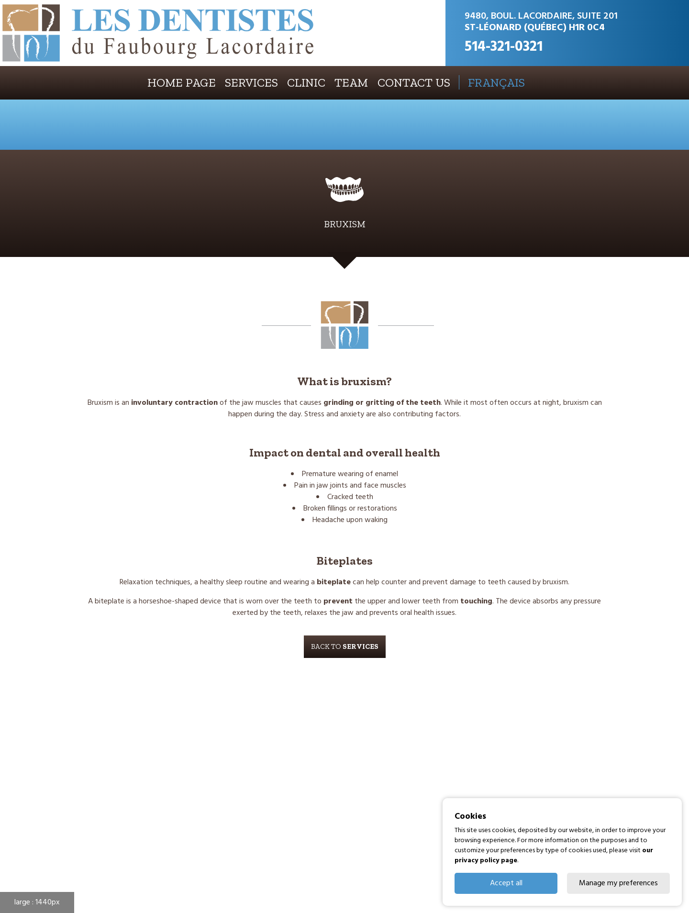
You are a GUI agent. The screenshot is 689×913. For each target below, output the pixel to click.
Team (351, 83)
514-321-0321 (504, 46)
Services (251, 83)
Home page (181, 83)
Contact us (414, 83)
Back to (344, 646)
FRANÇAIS (496, 82)
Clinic (306, 83)
